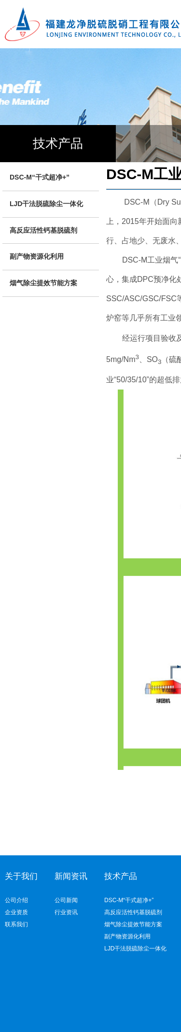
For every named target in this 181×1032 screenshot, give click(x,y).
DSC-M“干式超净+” (40, 177)
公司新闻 (66, 900)
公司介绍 (16, 900)
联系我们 (16, 924)
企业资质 (16, 912)
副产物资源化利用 (37, 256)
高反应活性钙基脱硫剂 (43, 230)
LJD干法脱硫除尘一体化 (46, 204)
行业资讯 (66, 912)
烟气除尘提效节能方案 (43, 283)
